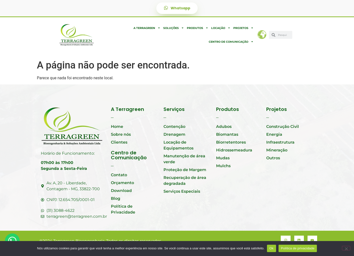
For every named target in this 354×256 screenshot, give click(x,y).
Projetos (243, 28)
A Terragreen (146, 28)
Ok (271, 248)
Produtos (197, 28)
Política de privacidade (298, 248)
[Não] (346, 248)
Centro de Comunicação (231, 41)
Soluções (173, 28)
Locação (220, 28)
